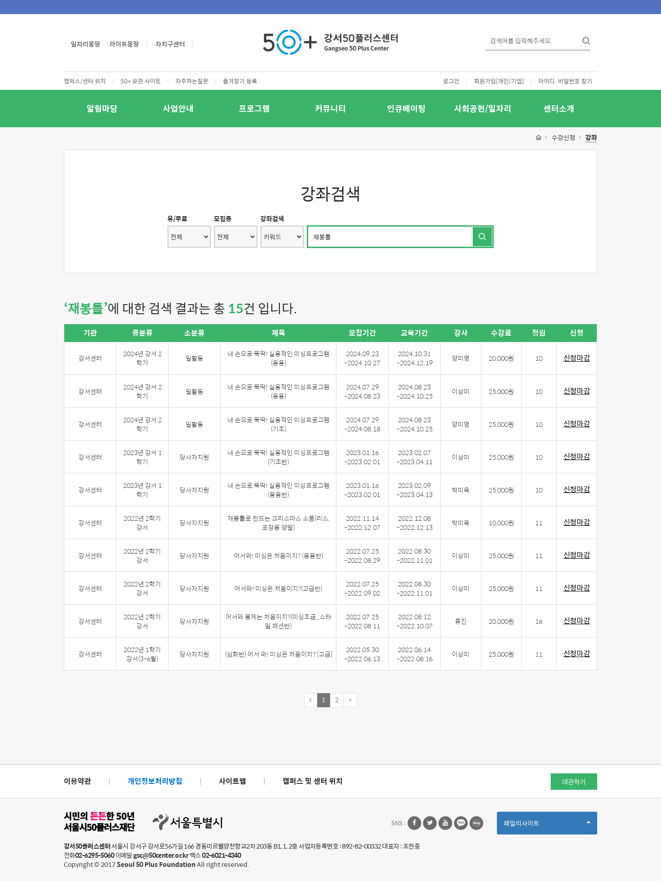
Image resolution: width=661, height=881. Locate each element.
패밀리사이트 (547, 826)
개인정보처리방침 (155, 781)
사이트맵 (232, 781)
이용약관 (77, 781)
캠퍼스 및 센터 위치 (313, 781)
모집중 (223, 218)
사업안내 (178, 108)
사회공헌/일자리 (482, 108)
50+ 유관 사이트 (140, 81)
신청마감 (576, 358)
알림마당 (102, 108)
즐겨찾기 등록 (240, 81)
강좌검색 (272, 218)
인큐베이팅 (406, 108)
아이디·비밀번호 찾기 (565, 81)
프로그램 (254, 108)
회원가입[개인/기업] (499, 81)
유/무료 (177, 218)
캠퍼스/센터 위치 (85, 81)
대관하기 (574, 782)
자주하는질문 (192, 81)
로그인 (451, 81)
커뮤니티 (330, 108)
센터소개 (558, 108)
